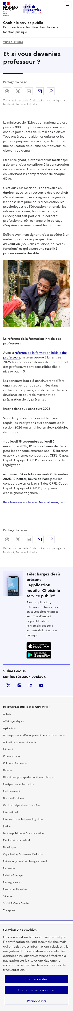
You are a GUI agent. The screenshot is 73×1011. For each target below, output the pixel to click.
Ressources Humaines (15, 889)
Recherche (9, 868)
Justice (7, 826)
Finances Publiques (13, 798)
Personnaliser (36, 1001)
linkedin (30, 685)
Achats (7, 714)
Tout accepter (36, 979)
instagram (19, 685)
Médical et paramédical (16, 840)
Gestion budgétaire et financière (21, 805)
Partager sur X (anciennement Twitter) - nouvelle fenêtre (18, 91)
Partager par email (40, 91)
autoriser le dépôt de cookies (28, 100)
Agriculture (9, 728)
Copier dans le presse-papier (51, 91)
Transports (9, 910)
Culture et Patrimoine (15, 763)
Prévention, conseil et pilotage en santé (25, 861)
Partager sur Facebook (7, 91)
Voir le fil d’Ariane (13, 42)
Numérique (9, 847)
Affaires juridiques (13, 721)
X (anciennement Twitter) (8, 685)
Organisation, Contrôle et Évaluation (23, 854)
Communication (12, 756)
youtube (41, 685)
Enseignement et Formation (18, 784)
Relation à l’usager (13, 875)
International (10, 812)
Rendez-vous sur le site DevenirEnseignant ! (35, 502)
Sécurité (7, 896)
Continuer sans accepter (36, 990)
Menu (67, 5)
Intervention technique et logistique (23, 819)
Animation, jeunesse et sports (19, 742)
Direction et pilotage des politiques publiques (28, 777)
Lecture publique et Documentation (23, 833)
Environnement (11, 791)
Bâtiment (8, 749)
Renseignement (11, 882)
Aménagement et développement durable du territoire (34, 735)
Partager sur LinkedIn (29, 91)
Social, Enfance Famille (16, 903)
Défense (7, 770)
